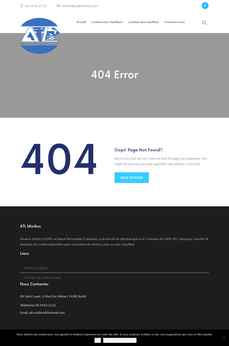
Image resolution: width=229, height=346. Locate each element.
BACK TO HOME (132, 177)
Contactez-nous (174, 22)
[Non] (224, 338)
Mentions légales (36, 268)
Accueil (81, 22)
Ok (97, 340)
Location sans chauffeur (144, 22)
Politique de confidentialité (42, 277)
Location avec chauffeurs (107, 22)
